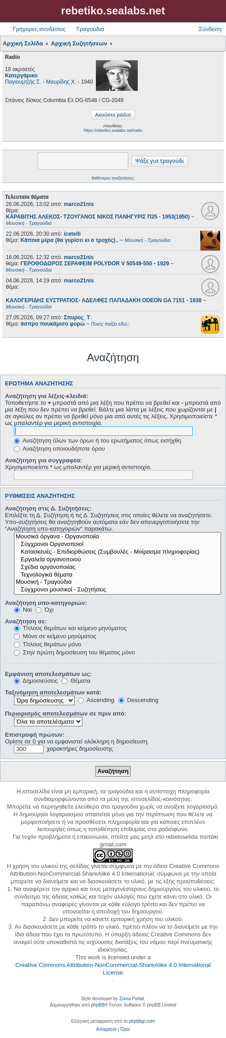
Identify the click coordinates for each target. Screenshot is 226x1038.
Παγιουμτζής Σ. (23, 82)
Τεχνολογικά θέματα (117, 575)
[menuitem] (106, 1029)
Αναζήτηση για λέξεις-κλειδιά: (46, 396)
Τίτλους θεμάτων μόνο (47, 644)
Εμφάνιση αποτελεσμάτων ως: (48, 674)
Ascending (96, 700)
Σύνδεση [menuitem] (210, 29)
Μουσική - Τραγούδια (117, 582)
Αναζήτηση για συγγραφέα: (43, 460)
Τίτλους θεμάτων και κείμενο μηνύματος (70, 628)
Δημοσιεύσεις (36, 680)
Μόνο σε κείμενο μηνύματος (55, 636)
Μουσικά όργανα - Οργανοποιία (117, 537)
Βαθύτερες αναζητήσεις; (112, 178)
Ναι (23, 609)
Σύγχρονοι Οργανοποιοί (117, 544)
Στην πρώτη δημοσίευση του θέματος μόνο (74, 652)
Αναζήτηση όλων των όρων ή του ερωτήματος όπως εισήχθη (97, 440)
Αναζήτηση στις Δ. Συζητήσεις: (48, 508)
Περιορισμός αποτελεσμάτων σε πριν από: (66, 713)
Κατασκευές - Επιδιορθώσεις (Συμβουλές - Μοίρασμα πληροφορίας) (117, 552)
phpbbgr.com (142, 1021)
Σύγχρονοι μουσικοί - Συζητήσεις (117, 590)
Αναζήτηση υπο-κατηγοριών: (46, 603)
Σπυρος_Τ (77, 317)
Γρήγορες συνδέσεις (39, 29)
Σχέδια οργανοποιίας (117, 567)
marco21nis (79, 204)
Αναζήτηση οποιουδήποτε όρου (59, 448)
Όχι (45, 609)
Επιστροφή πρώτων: (34, 734)
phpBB (97, 1004)
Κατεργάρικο (21, 75)
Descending (138, 700)
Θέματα (76, 680)
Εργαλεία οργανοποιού (117, 560)
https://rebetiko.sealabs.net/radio (113, 130)
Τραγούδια (90, 29)
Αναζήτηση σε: (26, 621)
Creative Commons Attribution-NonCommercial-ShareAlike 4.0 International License (113, 969)
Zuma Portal (131, 998)
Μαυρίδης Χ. (61, 82)
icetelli (72, 234)
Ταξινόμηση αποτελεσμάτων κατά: (53, 692)
